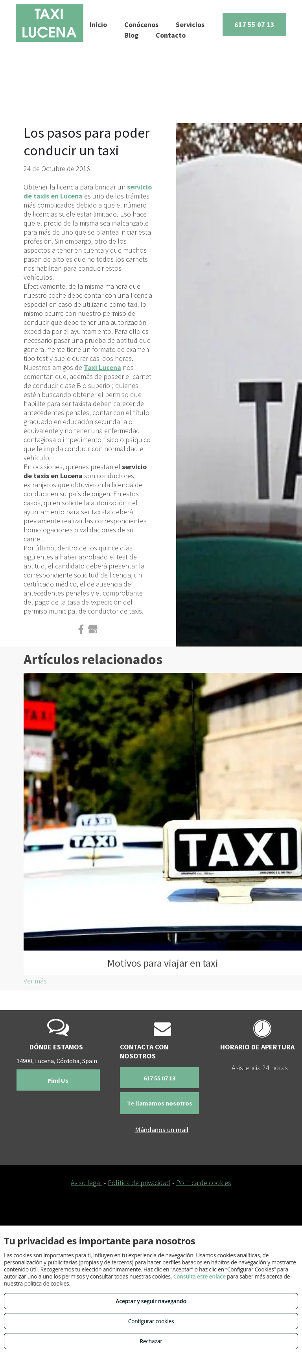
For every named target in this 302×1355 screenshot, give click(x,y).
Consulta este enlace (199, 1276)
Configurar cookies (151, 1321)
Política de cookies (203, 1182)
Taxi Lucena (102, 367)
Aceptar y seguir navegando (151, 1301)
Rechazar (151, 1341)
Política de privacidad (139, 1182)
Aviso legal (86, 1182)
